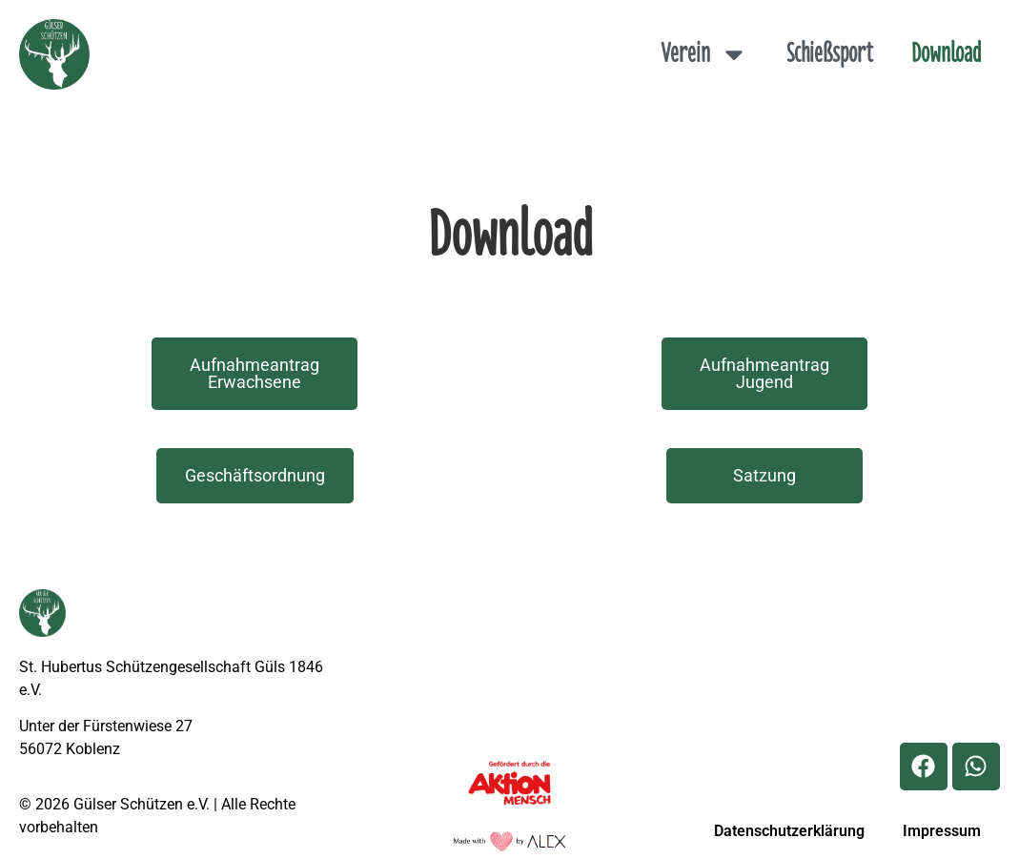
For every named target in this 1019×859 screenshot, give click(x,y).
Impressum (942, 831)
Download (946, 54)
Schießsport (829, 54)
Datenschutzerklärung (789, 831)
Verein (704, 54)
